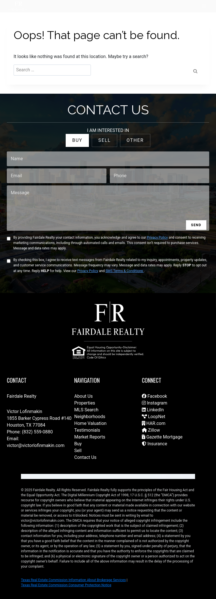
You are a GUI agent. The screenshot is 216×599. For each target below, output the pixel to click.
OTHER (135, 140)
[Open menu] (204, 6)
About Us (83, 396)
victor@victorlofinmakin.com (36, 445)
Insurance (154, 443)
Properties (84, 403)
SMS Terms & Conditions (125, 271)
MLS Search (86, 409)
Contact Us (85, 457)
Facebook (154, 396)
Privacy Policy (157, 237)
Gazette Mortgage (162, 437)
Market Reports (89, 437)
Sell (78, 450)
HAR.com (154, 423)
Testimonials (87, 430)
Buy (78, 443)
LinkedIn (153, 409)
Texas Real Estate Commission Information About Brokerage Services (73, 580)
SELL (104, 140)
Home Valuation (90, 423)
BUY (77, 140)
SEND (196, 225)
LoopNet (153, 416)
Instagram (154, 403)
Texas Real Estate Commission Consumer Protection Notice (66, 585)
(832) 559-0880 (37, 432)
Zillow (151, 430)
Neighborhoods (89, 416)
